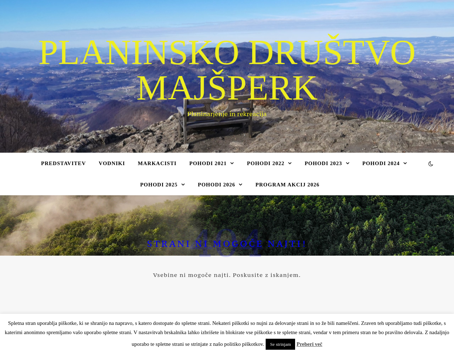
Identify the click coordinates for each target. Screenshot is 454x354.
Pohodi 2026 (217, 184)
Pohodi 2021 (208, 163)
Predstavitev (63, 163)
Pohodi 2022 (265, 163)
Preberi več (309, 344)
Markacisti (157, 163)
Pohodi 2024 (381, 163)
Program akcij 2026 (287, 184)
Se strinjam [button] (280, 344)
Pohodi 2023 (323, 163)
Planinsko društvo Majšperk (227, 69)
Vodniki (112, 163)
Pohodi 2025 (159, 184)
